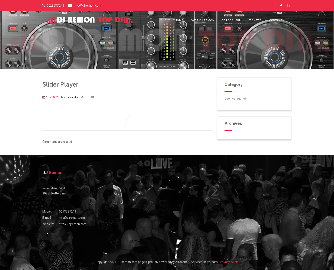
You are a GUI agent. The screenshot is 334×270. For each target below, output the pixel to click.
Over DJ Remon (203, 20)
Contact (278, 20)
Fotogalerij (232, 20)
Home (179, 20)
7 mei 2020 (52, 97)
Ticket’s (255, 20)
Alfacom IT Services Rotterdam (196, 262)
